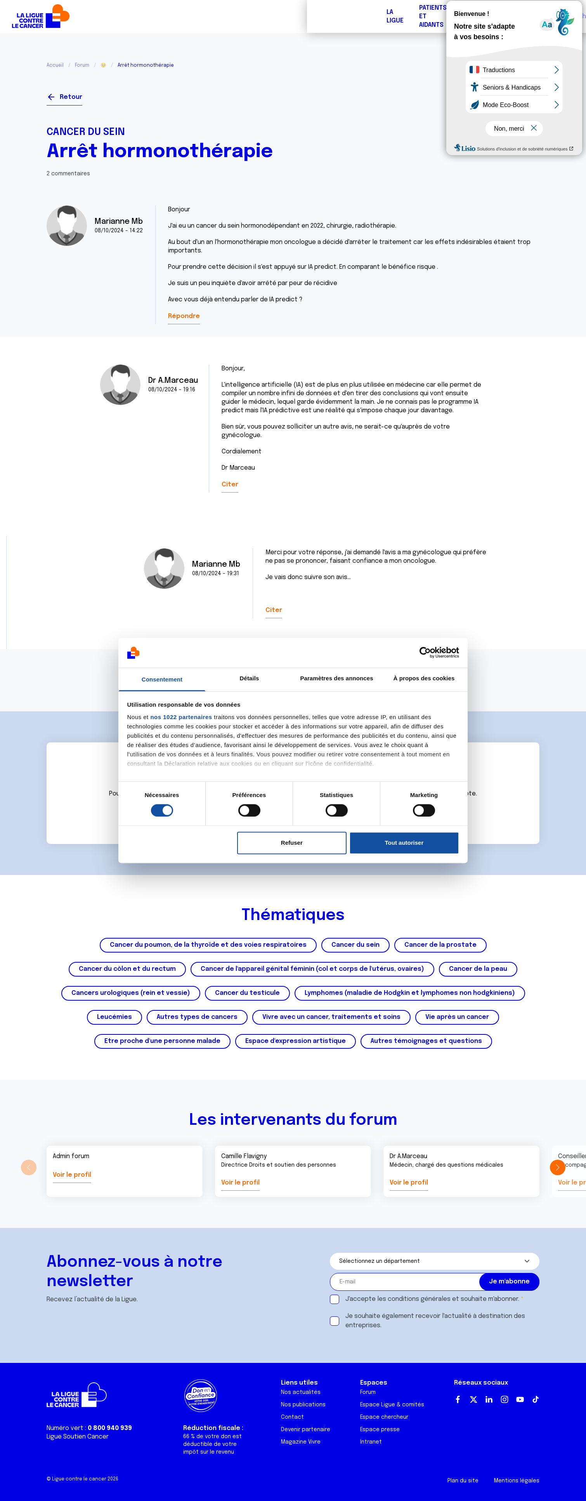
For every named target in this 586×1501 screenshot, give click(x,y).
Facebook (458, 1399)
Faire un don (542, 16)
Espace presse (380, 1429)
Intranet (371, 1442)
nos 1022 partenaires (181, 717)
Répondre (184, 316)
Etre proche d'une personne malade (162, 1041)
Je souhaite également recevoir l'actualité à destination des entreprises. (435, 1321)
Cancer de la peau (478, 969)
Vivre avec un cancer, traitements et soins (331, 1017)
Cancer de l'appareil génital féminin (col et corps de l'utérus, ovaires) (312, 969)
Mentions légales (516, 1481)
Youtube (520, 1399)
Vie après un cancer (457, 1017)
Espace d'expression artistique (295, 1041)
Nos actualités (301, 1392)
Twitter (473, 1399)
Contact (292, 1417)
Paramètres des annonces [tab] (336, 678)
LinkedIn (489, 1399)
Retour (71, 97)
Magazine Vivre (301, 1442)
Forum (212, 16)
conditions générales (419, 1299)
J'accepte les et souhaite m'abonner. (432, 1299)
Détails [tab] (249, 678)
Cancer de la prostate (440, 945)
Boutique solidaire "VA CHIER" (434, 16)
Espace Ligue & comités (392, 1405)
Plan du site (463, 1481)
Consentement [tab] (162, 679)
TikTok (535, 1399)
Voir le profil (72, 1175)
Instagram (504, 1399)
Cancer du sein (86, 132)
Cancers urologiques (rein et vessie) (130, 993)
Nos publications (303, 1405)
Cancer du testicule (247, 993)
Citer (230, 484)
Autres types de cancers (197, 1017)
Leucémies (114, 1017)
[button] (557, 1167)
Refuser (292, 842)
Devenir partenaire (305, 1429)
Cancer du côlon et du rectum (127, 969)
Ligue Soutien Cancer (78, 1437)
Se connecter (511, 94)
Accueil (55, 65)
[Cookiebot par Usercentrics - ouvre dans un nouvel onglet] (425, 653)
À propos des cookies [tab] (424, 678)
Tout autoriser (404, 842)
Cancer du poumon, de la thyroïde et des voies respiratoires (208, 945)
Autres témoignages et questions (426, 1041)
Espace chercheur (384, 1417)
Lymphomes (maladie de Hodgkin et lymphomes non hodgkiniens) (410, 993)
